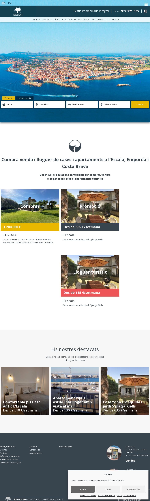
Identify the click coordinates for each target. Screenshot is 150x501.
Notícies (3, 393)
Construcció (69, 19)
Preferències (133, 489)
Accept (82, 489)
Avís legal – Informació (126, 495)
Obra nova (83, 19)
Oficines (3, 390)
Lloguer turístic (51, 19)
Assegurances (99, 19)
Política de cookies (88, 495)
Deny (108, 489)
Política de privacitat (106, 495)
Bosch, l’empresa (7, 387)
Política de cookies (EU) (10, 403)
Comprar (35, 19)
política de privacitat (51, 478)
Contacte (114, 19)
